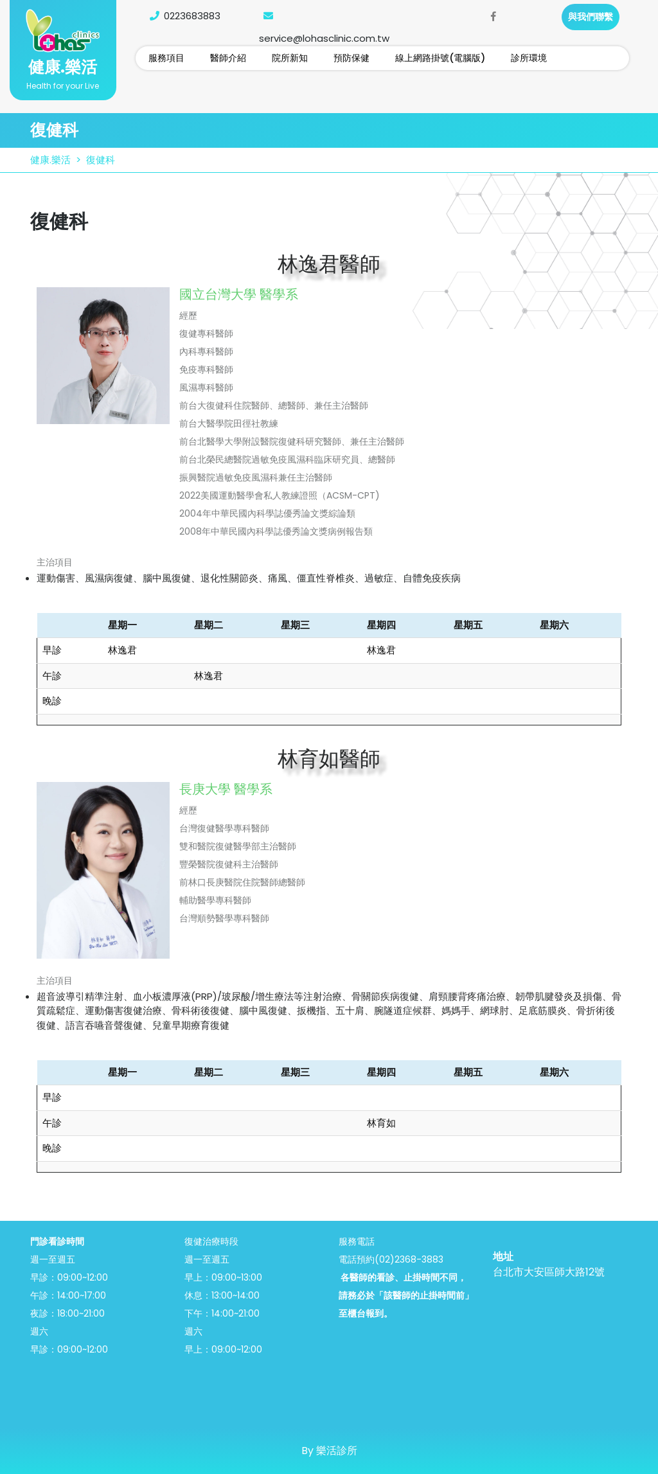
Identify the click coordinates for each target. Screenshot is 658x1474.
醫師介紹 (228, 57)
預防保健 (351, 57)
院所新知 (290, 57)
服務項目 (166, 57)
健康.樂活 (62, 67)
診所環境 (529, 57)
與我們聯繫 (590, 16)
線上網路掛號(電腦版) (440, 57)
